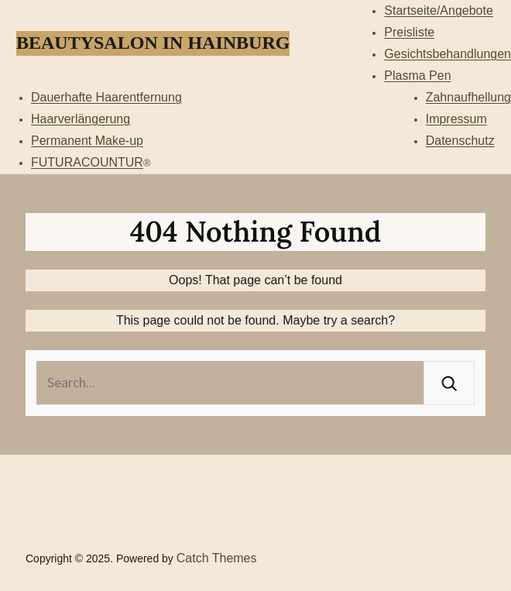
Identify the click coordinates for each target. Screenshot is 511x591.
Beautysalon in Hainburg (153, 43)
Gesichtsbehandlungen (447, 53)
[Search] (449, 383)
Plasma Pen (417, 75)
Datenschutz (460, 140)
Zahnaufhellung (468, 97)
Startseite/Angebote (438, 10)
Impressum (456, 118)
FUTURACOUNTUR (87, 162)
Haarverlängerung (80, 118)
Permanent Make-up (87, 140)
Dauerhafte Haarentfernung (106, 97)
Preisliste (409, 32)
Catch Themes (217, 558)
